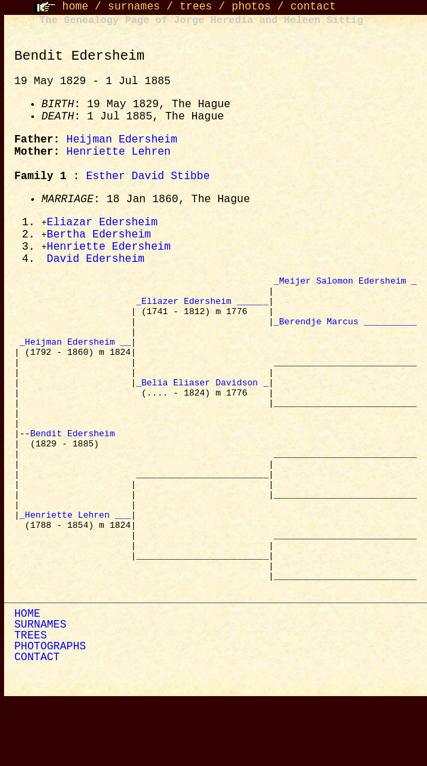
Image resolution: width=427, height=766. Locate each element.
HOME (27, 680)
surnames (134, 7)
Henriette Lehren (119, 152)
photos (251, 7)
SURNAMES (40, 691)
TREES (30, 701)
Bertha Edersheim (99, 236)
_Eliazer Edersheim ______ (202, 309)
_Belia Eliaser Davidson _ (202, 407)
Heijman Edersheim (122, 140)
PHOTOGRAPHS (50, 712)
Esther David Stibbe (148, 176)
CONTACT (37, 723)
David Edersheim (96, 262)
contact (313, 7)
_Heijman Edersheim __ (75, 358)
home (75, 7)
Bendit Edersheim (75, 468)
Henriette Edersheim (108, 249)
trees (195, 7)
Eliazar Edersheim (102, 223)
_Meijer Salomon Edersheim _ (345, 285)
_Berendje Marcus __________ (345, 334)
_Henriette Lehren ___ (75, 566)
